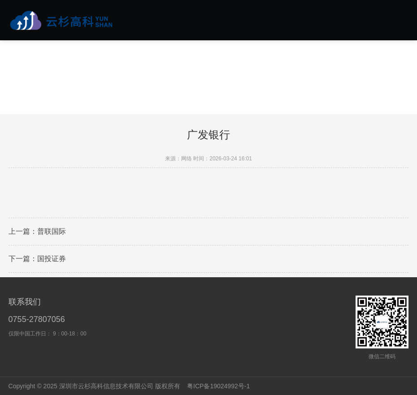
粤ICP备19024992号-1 (218, 386)
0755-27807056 (37, 319)
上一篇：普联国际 (37, 232)
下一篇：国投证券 (37, 259)
